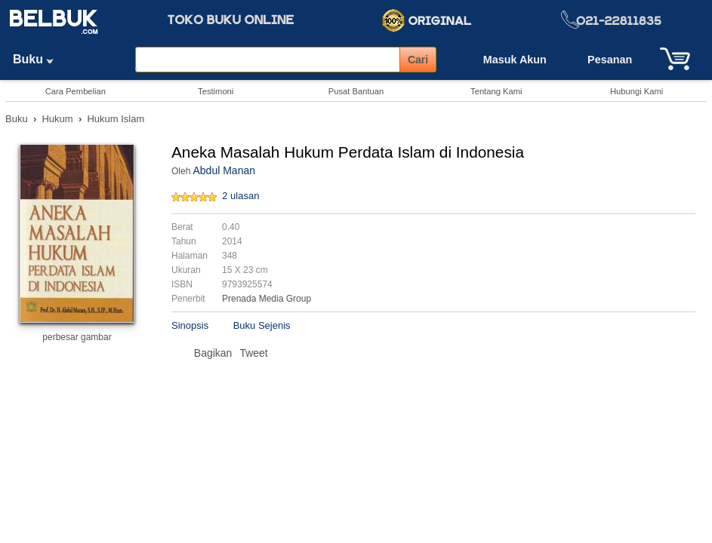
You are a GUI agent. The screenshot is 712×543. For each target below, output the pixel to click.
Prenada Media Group (266, 298)
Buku (38, 59)
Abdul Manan (224, 170)
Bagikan (213, 353)
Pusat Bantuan (356, 91)
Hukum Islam (115, 118)
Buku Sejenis (262, 325)
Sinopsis (189, 325)
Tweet (253, 353)
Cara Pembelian (75, 91)
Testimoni (215, 91)
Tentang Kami (496, 91)
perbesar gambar (76, 337)
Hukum (57, 118)
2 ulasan (240, 195)
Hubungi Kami (636, 91)
